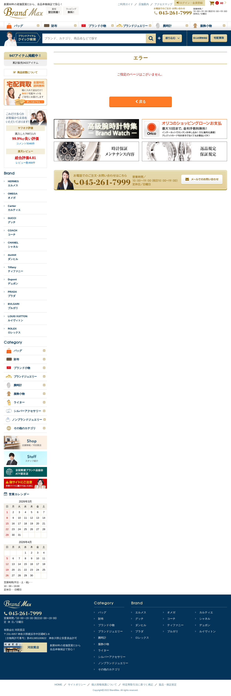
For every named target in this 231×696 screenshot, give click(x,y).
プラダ (137, 631)
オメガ (169, 612)
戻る (140, 101)
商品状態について (25, 72)
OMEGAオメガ (10, 195)
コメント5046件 (25, 143)
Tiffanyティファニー (13, 269)
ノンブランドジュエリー (111, 663)
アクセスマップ (163, 4)
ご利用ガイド (125, 4)
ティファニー (173, 625)
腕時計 (100, 637)
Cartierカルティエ (12, 208)
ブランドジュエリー (108, 631)
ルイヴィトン (205, 631)
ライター (101, 650)
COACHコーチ (10, 232)
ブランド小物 (104, 625)
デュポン (202, 625)
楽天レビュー (25, 151)
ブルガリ (170, 631)
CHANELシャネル (11, 244)
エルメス (138, 612)
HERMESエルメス (11, 183)
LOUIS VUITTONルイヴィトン (15, 318)
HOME (58, 684)
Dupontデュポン (11, 281)
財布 (99, 618)
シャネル (202, 618)
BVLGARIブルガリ (11, 306)
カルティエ (204, 612)
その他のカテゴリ (107, 669)
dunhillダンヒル (11, 257)
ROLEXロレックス (12, 330)
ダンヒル (138, 625)
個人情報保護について (104, 684)
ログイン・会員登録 (190, 3)
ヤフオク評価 (25, 128)
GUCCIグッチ (10, 220)
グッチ (137, 618)
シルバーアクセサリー (109, 656)
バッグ (100, 612)
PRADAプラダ (10, 294)
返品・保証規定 (168, 684)
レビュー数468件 (25, 162)
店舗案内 (144, 4)
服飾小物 (101, 644)
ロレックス (140, 637)
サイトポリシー (77, 684)
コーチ (169, 618)
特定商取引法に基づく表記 (138, 684)
